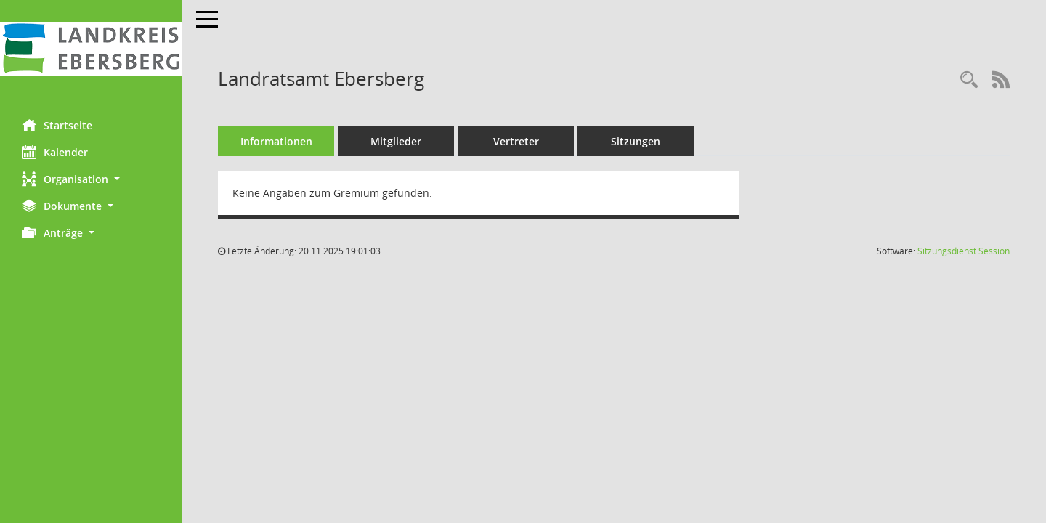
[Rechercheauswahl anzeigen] (969, 80)
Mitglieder (395, 141)
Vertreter (516, 141)
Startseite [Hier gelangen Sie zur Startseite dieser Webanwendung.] (57, 125)
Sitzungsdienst (963, 251)
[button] (91, 179)
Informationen (276, 141)
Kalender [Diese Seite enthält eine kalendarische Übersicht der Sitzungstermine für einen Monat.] (55, 152)
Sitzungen (635, 141)
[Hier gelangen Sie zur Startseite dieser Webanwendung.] (91, 49)
